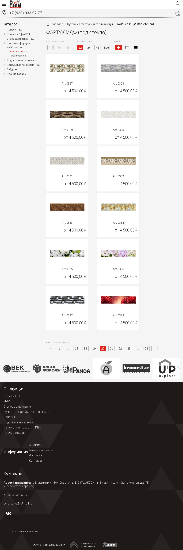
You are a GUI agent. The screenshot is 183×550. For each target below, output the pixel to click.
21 (111, 348)
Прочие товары (16, 73)
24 (88, 47)
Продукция (14, 388)
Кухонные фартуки (18, 43)
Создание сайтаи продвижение (88, 544)
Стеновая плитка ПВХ (20, 38)
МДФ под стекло (18, 51)
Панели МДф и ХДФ (18, 34)
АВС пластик (15, 47)
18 (85, 348)
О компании (37, 445)
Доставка (35, 455)
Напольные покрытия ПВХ (23, 64)
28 (146, 348)
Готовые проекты (41, 450)
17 (76, 348)
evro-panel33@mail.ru (18, 503)
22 (120, 348)
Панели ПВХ (14, 29)
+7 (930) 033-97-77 (25, 13)
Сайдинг (12, 69)
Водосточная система (20, 60)
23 (129, 348)
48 (97, 47)
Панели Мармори (18, 55)
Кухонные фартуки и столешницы (27, 412)
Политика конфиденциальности (48, 544)
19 (94, 348)
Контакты (35, 460)
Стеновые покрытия (18, 406)
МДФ (7, 401)
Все (106, 47)
